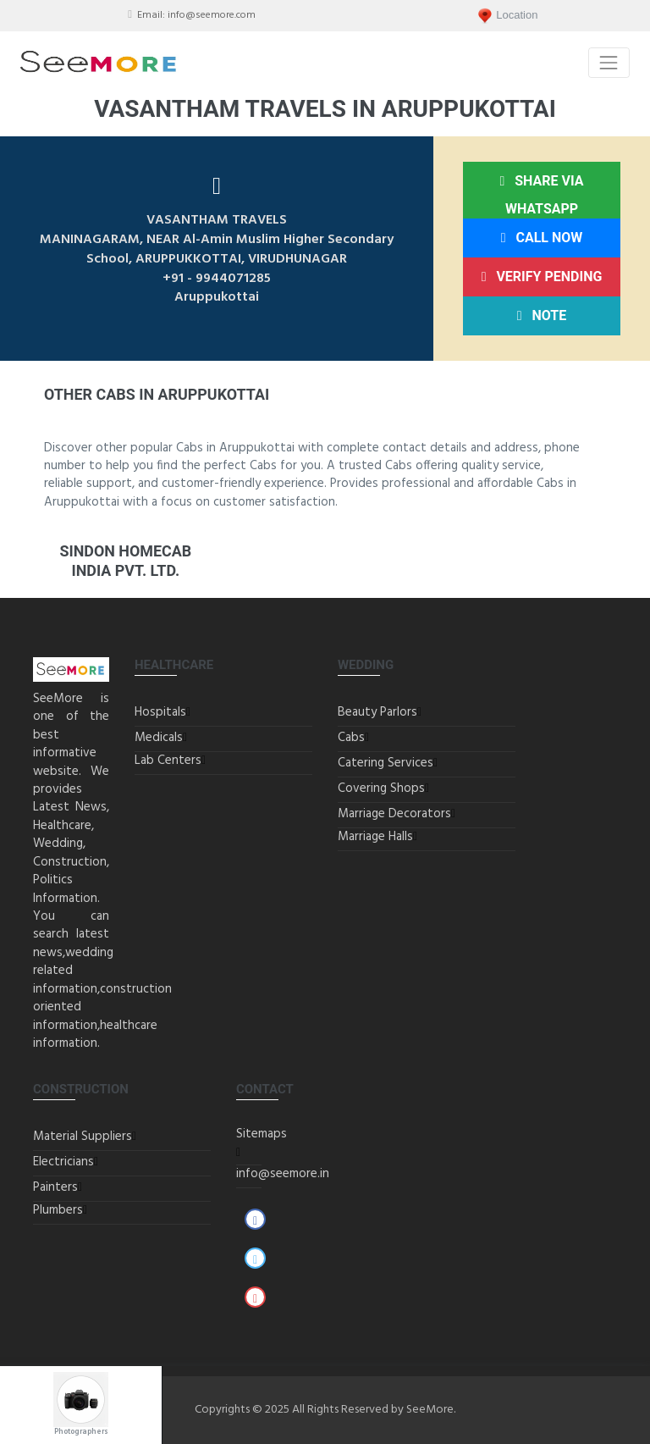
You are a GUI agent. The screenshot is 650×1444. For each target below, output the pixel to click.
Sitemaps (261, 1134)
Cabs (351, 737)
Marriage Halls (375, 836)
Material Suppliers (82, 1136)
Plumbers (58, 1210)
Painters (55, 1187)
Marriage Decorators (394, 813)
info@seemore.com (212, 15)
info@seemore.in (282, 1173)
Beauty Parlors (377, 712)
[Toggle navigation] (609, 62)
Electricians (63, 1162)
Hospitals (160, 712)
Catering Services (385, 763)
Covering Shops (381, 788)
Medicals (159, 737)
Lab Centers (168, 760)
